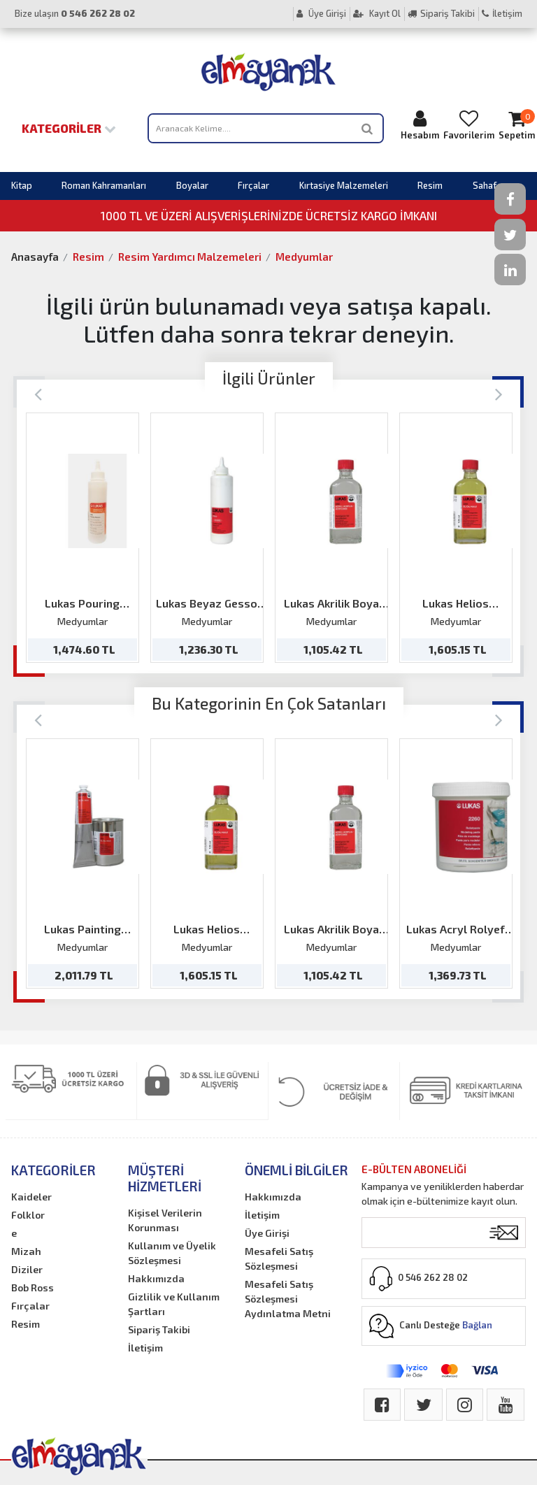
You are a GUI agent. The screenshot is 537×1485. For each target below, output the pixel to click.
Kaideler (31, 1197)
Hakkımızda (156, 1278)
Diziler (27, 1269)
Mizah (26, 1251)
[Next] (499, 393)
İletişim (502, 13)
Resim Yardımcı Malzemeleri (190, 256)
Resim (430, 185)
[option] (82, 537)
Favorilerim (468, 125)
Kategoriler (69, 128)
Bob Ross (32, 1287)
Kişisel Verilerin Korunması (165, 1220)
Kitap (21, 185)
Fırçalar (253, 185)
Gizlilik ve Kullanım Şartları (174, 1304)
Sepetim (517, 125)
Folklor (28, 1215)
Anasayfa (35, 256)
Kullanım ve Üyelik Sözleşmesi (172, 1253)
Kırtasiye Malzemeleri (343, 185)
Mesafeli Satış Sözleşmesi (279, 1258)
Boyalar (192, 185)
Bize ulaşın (75, 13)
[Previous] (38, 393)
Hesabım (420, 125)
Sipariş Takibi (441, 13)
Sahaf (484, 185)
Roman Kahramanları (104, 185)
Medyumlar (304, 256)
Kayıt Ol (377, 13)
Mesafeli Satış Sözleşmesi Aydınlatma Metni (288, 1298)
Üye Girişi (321, 13)
